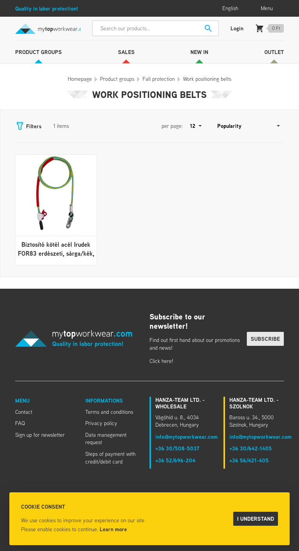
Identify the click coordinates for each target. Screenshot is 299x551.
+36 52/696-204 (175, 460)
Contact (23, 411)
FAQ (20, 423)
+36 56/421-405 (249, 460)
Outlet (274, 52)
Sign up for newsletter (40, 434)
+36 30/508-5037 (177, 448)
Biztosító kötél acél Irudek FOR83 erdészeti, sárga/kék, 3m (56, 253)
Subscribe (265, 338)
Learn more (113, 529)
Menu (22, 400)
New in (199, 52)
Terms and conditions (109, 411)
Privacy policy (101, 423)
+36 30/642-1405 (250, 448)
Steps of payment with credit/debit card (110, 457)
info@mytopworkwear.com (186, 436)
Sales (126, 52)
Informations (104, 400)
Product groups (38, 52)
